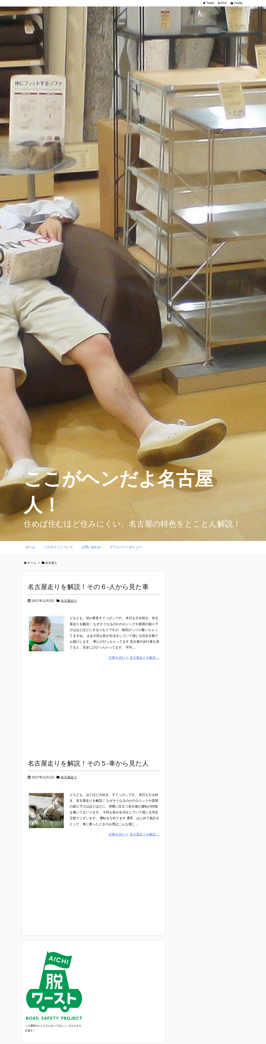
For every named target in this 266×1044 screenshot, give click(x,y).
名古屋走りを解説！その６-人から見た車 (88, 586)
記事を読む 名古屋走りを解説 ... (134, 657)
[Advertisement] (93, 708)
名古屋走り (69, 601)
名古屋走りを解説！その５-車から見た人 (88, 763)
